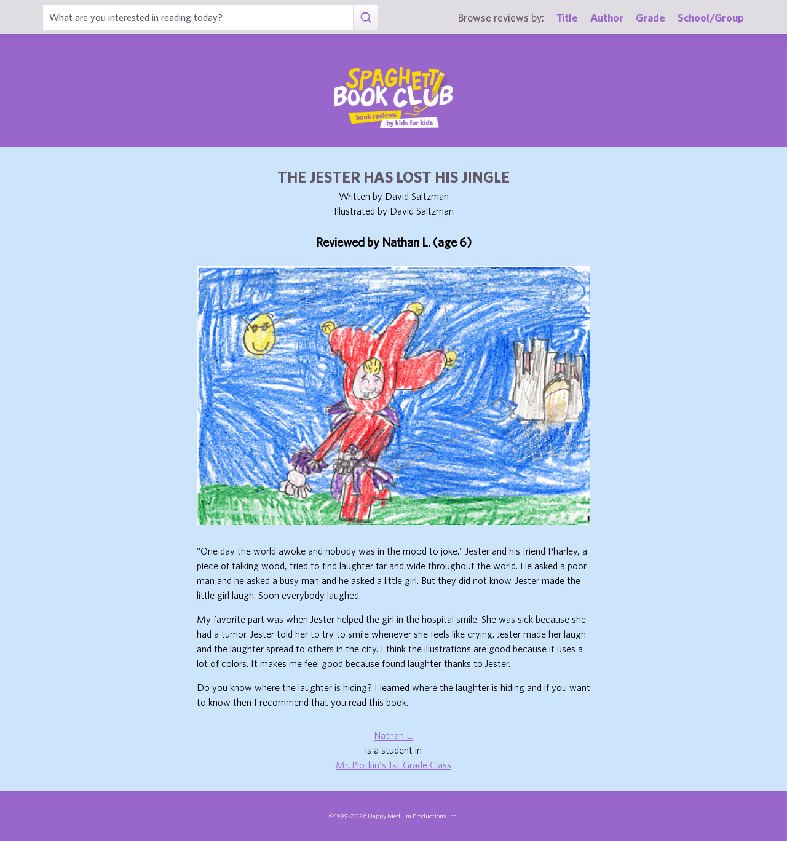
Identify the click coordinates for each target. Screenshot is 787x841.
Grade (650, 17)
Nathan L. (393, 735)
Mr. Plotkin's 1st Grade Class (393, 764)
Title (567, 17)
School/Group (711, 17)
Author (606, 17)
